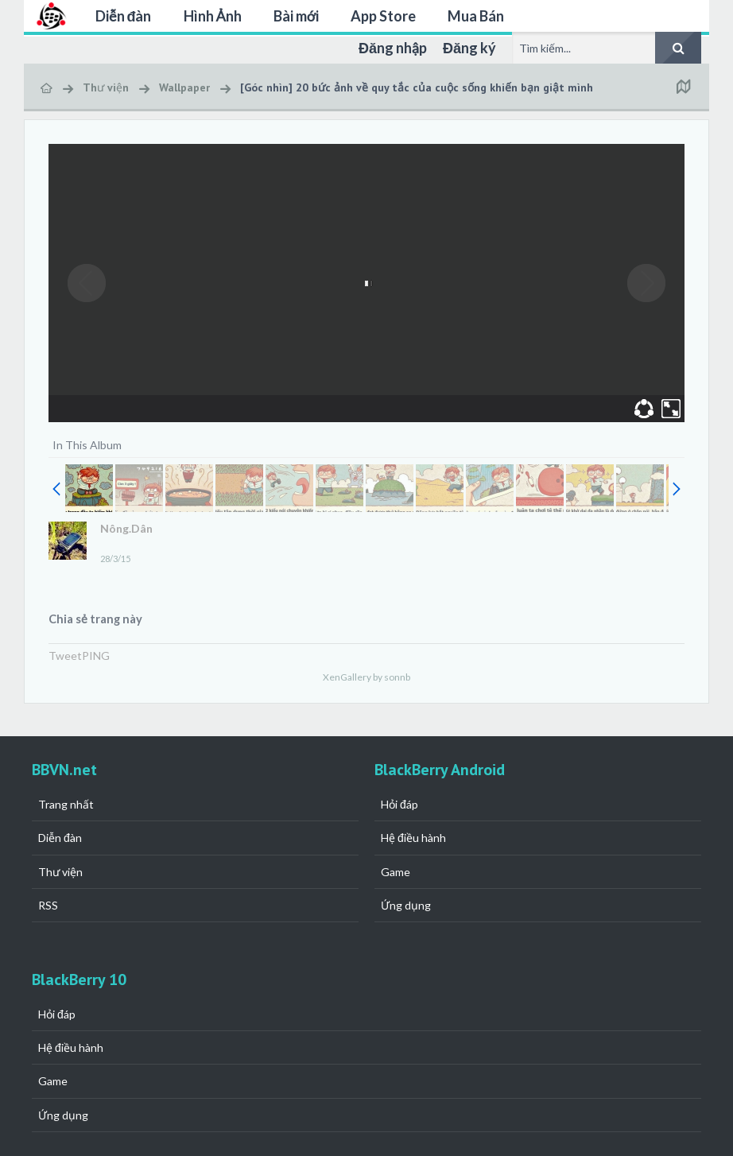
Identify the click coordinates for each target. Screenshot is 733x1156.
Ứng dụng (406, 905)
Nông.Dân (126, 528)
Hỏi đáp (399, 804)
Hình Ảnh (213, 16)
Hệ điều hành (413, 837)
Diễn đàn (123, 16)
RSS (48, 905)
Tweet (65, 655)
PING (96, 655)
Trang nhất (66, 804)
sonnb (397, 677)
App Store (383, 16)
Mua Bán (476, 16)
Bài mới (296, 16)
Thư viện (60, 872)
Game (395, 872)
